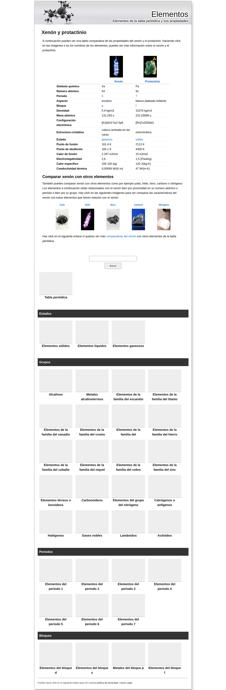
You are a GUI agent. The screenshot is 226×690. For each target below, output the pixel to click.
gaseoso (107, 139)
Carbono (138, 205)
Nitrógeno (164, 205)
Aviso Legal (126, 683)
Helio (87, 205)
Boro (113, 205)
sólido (139, 139)
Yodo (62, 205)
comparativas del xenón (121, 236)
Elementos (169, 14)
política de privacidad (107, 683)
